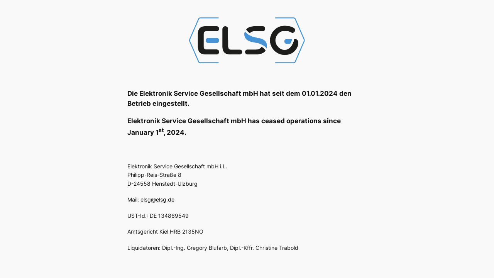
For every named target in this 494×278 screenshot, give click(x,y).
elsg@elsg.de (157, 199)
